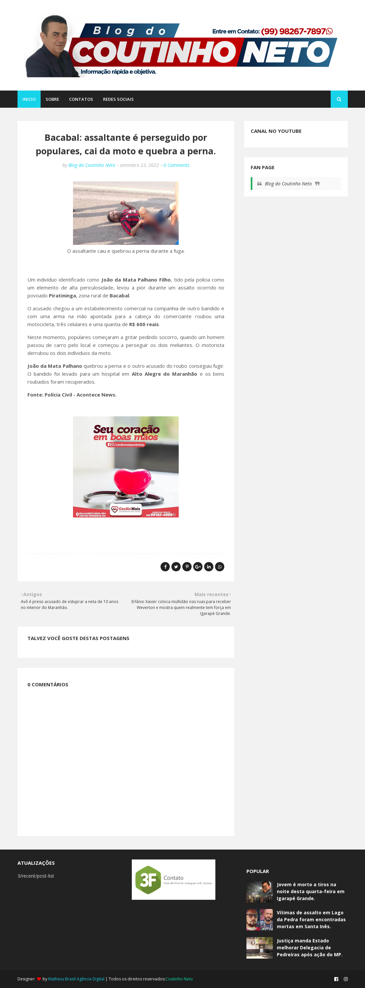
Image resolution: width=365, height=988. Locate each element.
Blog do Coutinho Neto (91, 165)
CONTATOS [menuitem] (81, 99)
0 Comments (176, 165)
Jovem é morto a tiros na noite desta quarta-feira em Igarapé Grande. (311, 891)
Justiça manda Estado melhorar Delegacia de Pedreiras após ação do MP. (310, 947)
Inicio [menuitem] (29, 99)
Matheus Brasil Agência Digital (76, 979)
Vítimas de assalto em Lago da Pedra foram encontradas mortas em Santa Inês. (311, 919)
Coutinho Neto (179, 979)
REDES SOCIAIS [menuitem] (118, 99)
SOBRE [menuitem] (52, 99)
